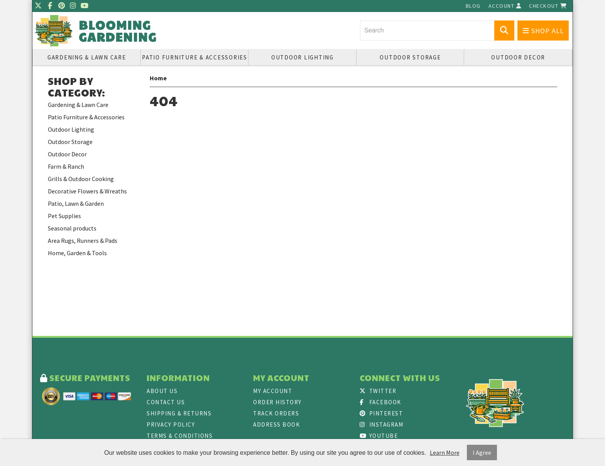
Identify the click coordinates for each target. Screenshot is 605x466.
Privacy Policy (171, 424)
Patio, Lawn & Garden (76, 203)
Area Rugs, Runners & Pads (82, 240)
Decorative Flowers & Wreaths (87, 191)
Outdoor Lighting (302, 57)
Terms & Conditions (180, 435)
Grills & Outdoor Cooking (81, 179)
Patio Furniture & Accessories (194, 57)
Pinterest (381, 413)
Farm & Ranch (66, 166)
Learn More (445, 452)
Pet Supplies (64, 216)
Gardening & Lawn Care (86, 57)
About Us (162, 391)
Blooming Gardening (118, 31)
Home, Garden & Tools (77, 253)
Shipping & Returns (179, 413)
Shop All (543, 30)
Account (505, 5)
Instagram (381, 424)
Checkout (548, 5)
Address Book (276, 424)
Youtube (379, 435)
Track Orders (276, 413)
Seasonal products (72, 228)
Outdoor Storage (410, 57)
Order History (277, 402)
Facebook (380, 402)
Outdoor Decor (518, 57)
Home (158, 78)
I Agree (482, 452)
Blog (473, 5)
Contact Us (166, 402)
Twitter (378, 391)
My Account (272, 391)
